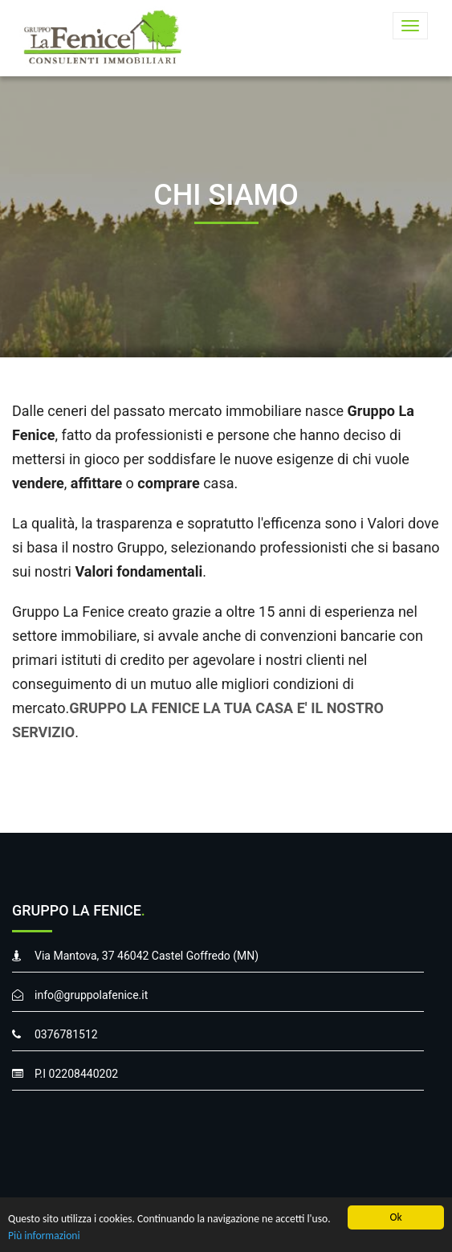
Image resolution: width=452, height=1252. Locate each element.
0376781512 (66, 1034)
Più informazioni (44, 1235)
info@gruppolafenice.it (91, 995)
